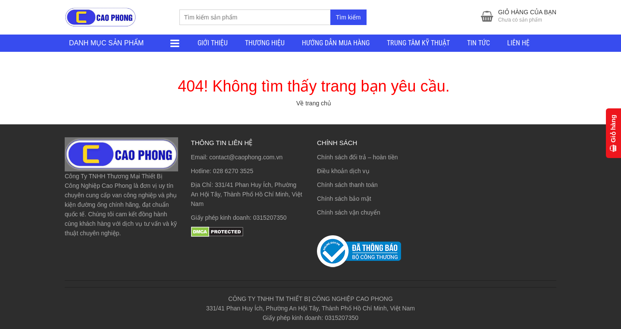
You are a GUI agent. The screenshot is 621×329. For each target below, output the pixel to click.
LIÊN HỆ (518, 43)
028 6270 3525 (233, 171)
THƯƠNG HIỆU (265, 43)
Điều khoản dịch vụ (343, 171)
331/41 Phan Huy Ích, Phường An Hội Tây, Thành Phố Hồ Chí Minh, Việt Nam (246, 194)
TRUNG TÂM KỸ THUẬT (418, 43)
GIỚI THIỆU (213, 43)
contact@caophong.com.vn (245, 157)
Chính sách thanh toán (347, 184)
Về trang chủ (313, 103)
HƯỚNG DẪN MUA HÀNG (336, 43)
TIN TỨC (478, 43)
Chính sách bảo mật (344, 198)
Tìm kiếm (348, 17)
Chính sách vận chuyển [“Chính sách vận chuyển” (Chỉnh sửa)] (348, 212)
